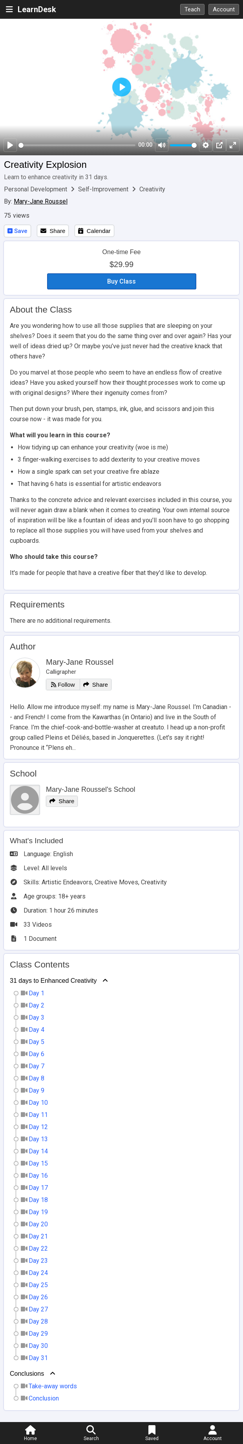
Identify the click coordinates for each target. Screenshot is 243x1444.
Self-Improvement (104, 189)
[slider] (76, 145)
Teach (192, 9)
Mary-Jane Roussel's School (90, 789)
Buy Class (121, 281)
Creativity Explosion (45, 164)
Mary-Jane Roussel (41, 201)
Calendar (94, 230)
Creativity (152, 189)
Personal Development (36, 189)
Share (52, 230)
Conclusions (27, 1373)
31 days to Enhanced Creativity (53, 980)
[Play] (10, 145)
